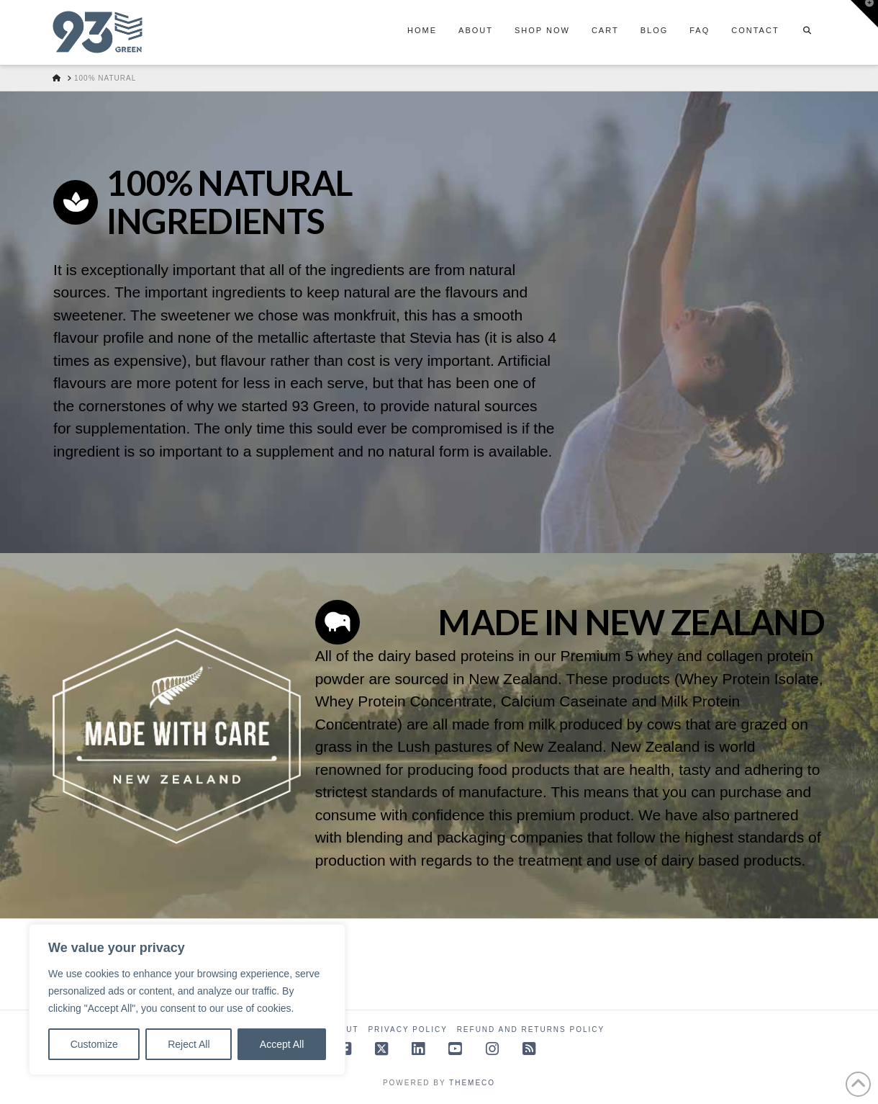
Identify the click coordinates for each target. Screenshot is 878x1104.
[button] (864, 13)
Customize (94, 1044)
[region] (187, 999)
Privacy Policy (407, 1029)
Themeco (472, 1083)
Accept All (282, 1044)
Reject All (188, 1044)
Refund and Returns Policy (531, 1029)
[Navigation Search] (807, 32)
